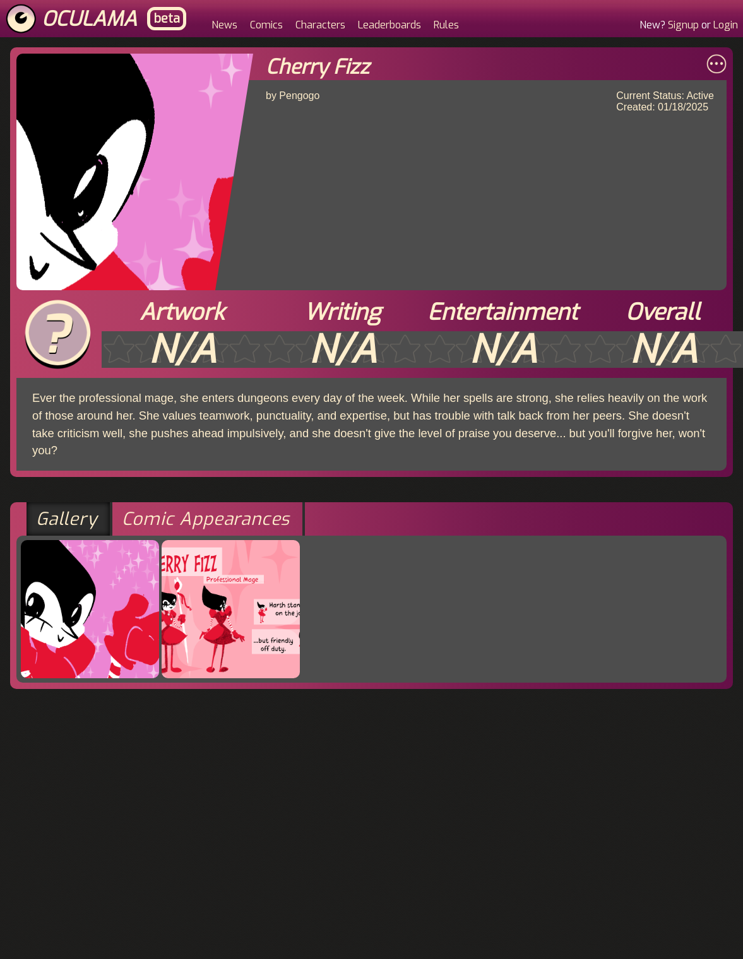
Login (725, 25)
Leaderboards (389, 25)
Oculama (89, 19)
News (224, 25)
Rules (446, 25)
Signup (683, 25)
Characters (320, 25)
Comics (266, 25)
